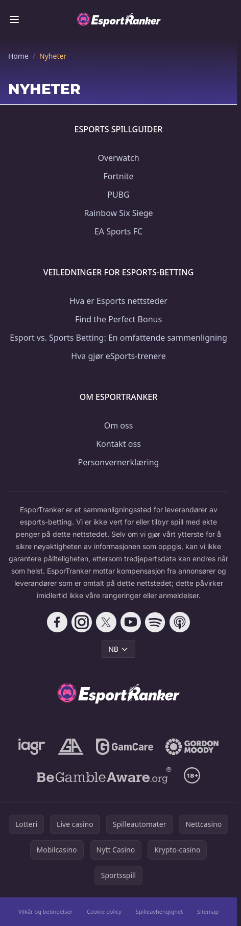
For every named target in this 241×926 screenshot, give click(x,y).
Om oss (118, 425)
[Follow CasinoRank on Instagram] (81, 622)
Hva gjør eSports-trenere (118, 356)
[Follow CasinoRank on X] (106, 622)
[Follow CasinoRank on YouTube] (130, 622)
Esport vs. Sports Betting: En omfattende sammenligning (118, 337)
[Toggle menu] (14, 19)
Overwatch (118, 157)
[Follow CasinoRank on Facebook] (57, 622)
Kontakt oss (118, 443)
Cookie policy (104, 911)
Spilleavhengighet (159, 911)
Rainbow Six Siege (118, 213)
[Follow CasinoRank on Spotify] (155, 622)
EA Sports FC (118, 231)
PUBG (118, 194)
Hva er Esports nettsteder (118, 300)
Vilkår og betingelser (45, 911)
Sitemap (208, 911)
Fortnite (118, 176)
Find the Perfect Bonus (118, 319)
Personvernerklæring (118, 462)
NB (118, 649)
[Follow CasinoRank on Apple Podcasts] (180, 622)
